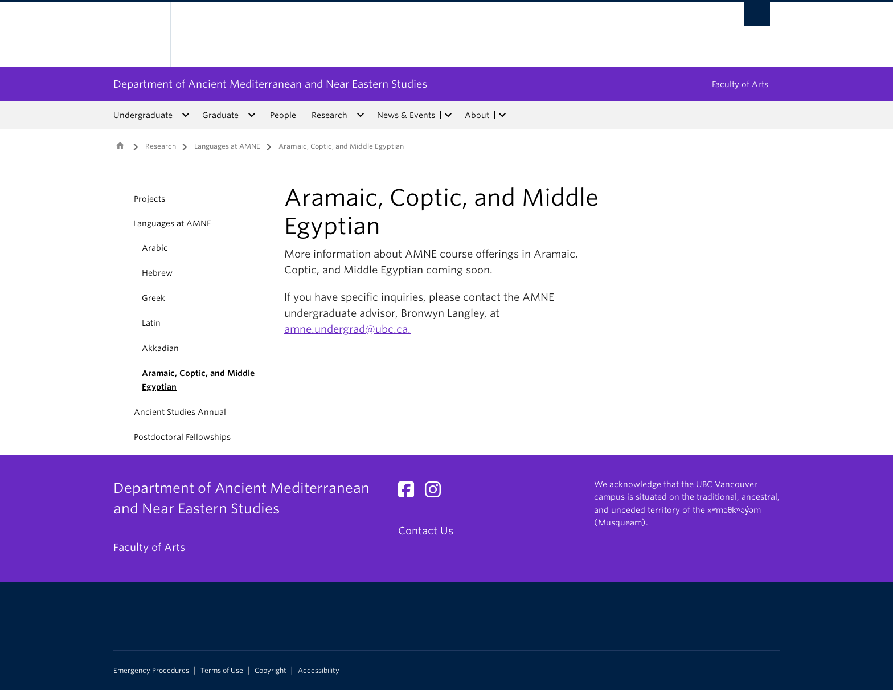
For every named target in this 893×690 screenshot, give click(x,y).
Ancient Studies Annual (180, 412)
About (477, 115)
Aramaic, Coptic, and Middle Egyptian (198, 380)
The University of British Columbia (137, 34)
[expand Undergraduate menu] (185, 115)
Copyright (270, 671)
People (283, 115)
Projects (149, 198)
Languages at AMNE (227, 146)
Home (120, 145)
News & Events (406, 115)
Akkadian (160, 348)
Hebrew (157, 272)
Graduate (220, 115)
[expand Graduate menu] (251, 115)
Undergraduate (143, 115)
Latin (151, 323)
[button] (120, 223)
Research (329, 115)
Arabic (155, 247)
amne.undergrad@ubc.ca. (347, 329)
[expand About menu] (502, 115)
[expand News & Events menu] (448, 115)
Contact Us (425, 531)
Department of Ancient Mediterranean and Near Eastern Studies (270, 84)
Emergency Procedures (151, 671)
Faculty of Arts (740, 84)
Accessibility (318, 671)
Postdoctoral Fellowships (182, 437)
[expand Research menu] (360, 115)
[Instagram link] (437, 493)
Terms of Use (221, 671)
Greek (153, 298)
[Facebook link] (410, 493)
